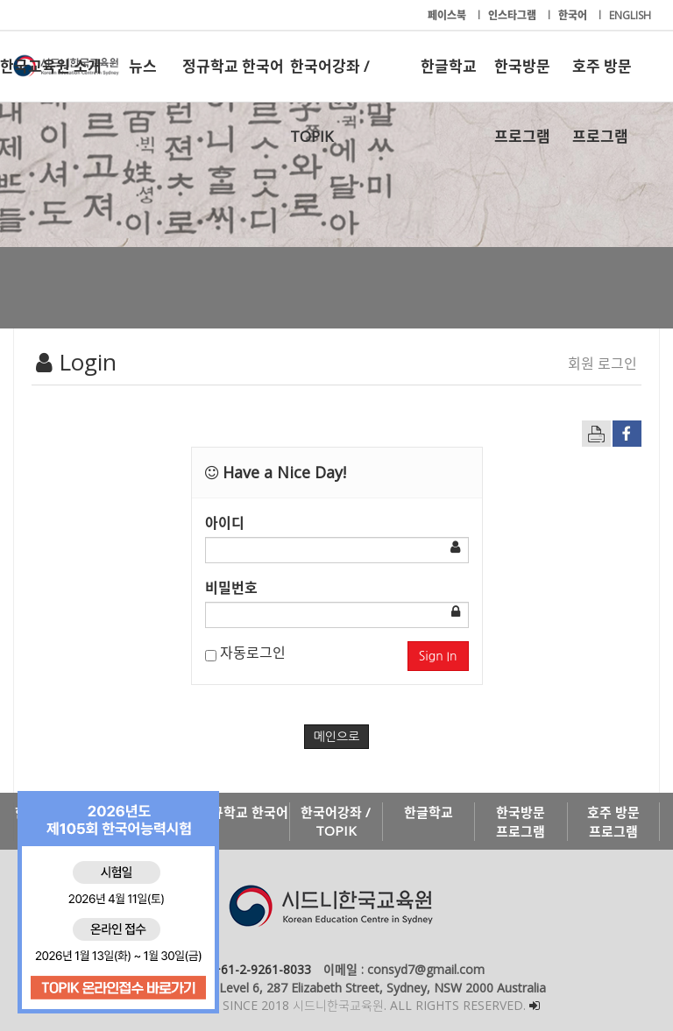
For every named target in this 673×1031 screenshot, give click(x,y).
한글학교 (449, 66)
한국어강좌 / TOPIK (329, 79)
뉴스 (143, 66)
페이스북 (448, 15)
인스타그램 (513, 15)
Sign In (438, 656)
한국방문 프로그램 (522, 79)
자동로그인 (245, 652)
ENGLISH (630, 15)
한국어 (574, 15)
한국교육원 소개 (51, 66)
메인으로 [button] (337, 737)
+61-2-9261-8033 (262, 969)
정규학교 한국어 (233, 66)
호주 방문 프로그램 (602, 79)
